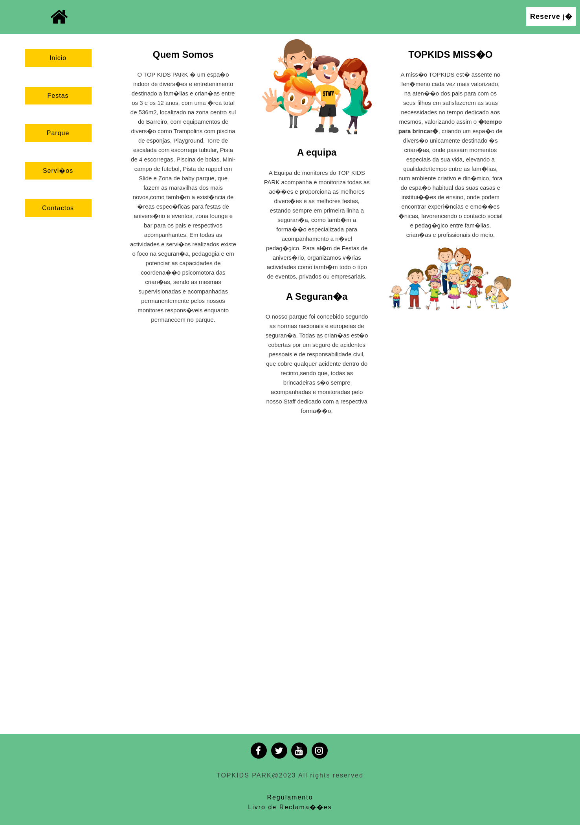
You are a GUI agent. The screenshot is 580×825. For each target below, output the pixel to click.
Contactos (58, 208)
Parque (58, 133)
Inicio (58, 58)
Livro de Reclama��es (290, 807)
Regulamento (290, 797)
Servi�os (58, 170)
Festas (58, 95)
